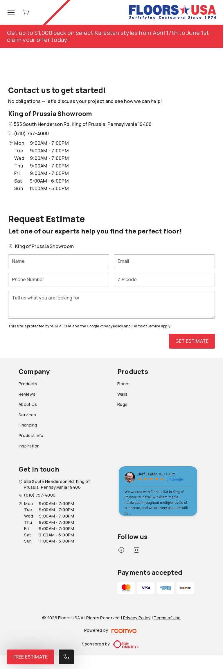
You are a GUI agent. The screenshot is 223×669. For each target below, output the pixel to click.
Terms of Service (146, 326)
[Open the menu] (11, 12)
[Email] (164, 261)
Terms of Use (167, 617)
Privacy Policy (111, 326)
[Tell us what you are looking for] (111, 305)
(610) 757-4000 (31, 133)
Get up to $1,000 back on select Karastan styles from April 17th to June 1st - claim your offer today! (110, 36)
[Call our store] (66, 657)
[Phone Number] (58, 279)
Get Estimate (191, 341)
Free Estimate (30, 657)
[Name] (58, 261)
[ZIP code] (164, 279)
